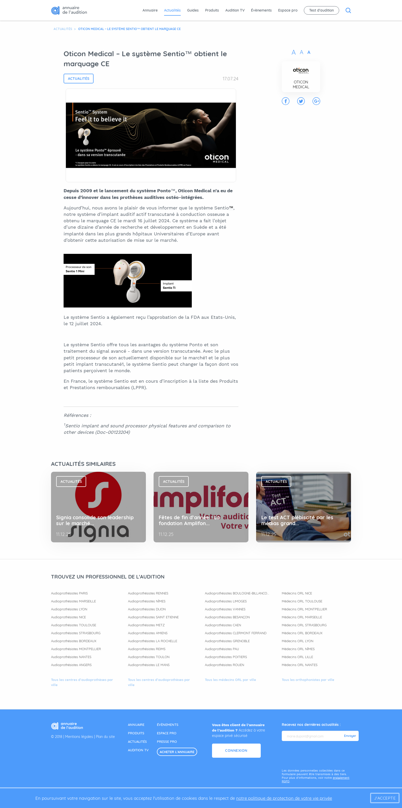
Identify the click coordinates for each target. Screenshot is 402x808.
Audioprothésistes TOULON (148, 657)
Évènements (261, 10)
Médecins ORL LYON (297, 641)
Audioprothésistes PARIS (69, 593)
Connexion (236, 750)
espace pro (166, 733)
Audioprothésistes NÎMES (146, 601)
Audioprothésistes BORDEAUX (73, 641)
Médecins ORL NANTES (299, 665)
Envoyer (350, 736)
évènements (167, 725)
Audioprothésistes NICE (68, 617)
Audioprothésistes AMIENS (147, 633)
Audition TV (235, 10)
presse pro (167, 741)
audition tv (138, 750)
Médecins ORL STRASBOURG (304, 625)
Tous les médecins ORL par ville (230, 680)
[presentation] (321, 755)
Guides (193, 10)
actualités (137, 741)
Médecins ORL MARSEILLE (302, 617)
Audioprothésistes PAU (222, 649)
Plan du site (105, 736)
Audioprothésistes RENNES (148, 593)
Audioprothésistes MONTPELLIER (76, 649)
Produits (212, 10)
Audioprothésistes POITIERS (226, 657)
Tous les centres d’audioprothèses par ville (82, 682)
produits (136, 733)
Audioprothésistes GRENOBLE (227, 641)
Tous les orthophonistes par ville (308, 680)
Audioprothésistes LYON (69, 609)
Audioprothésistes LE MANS (148, 665)
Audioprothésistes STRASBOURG (75, 633)
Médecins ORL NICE (297, 593)
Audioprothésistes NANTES (71, 657)
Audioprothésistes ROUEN (224, 665)
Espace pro (287, 10)
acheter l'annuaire (177, 752)
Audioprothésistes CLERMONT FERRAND (235, 633)
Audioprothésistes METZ (146, 625)
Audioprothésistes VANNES (225, 609)
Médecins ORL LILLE (297, 657)
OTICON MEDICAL (301, 84)
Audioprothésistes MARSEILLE (73, 601)
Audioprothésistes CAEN (223, 625)
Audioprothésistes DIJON (147, 609)
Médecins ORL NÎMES (298, 649)
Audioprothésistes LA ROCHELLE (152, 641)
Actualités (172, 10)
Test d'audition (321, 10)
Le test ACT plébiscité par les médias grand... (297, 520)
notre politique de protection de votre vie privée (284, 798)
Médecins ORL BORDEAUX (302, 633)
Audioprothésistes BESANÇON (227, 617)
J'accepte (385, 798)
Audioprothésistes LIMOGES (226, 601)
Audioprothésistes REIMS (146, 649)
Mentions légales (79, 736)
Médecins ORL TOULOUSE (302, 601)
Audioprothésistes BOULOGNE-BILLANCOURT (237, 593)
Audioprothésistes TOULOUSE (73, 625)
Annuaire (150, 10)
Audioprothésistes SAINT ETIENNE (153, 617)
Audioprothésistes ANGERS (71, 665)
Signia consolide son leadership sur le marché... (95, 520)
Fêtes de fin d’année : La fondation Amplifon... (189, 520)
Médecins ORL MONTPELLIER (304, 609)
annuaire (136, 725)
